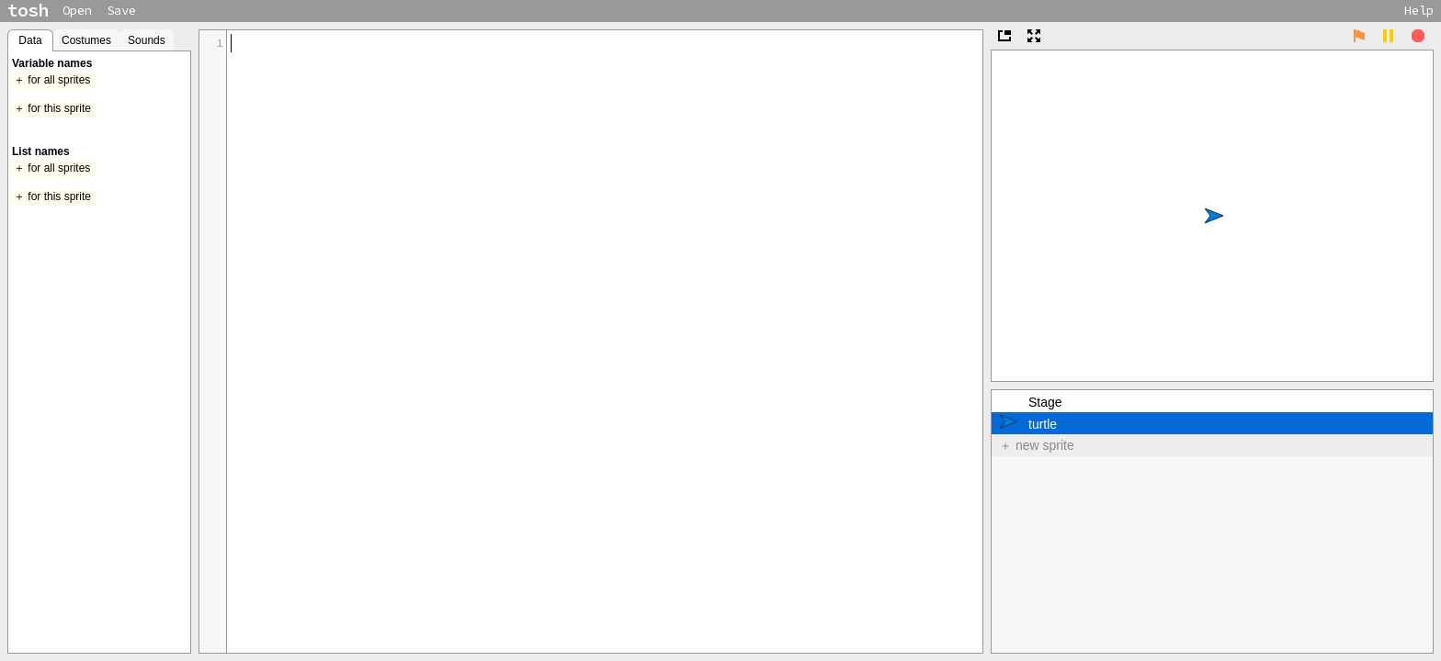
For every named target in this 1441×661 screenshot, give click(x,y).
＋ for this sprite (52, 108)
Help (1419, 10)
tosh (27, 10)
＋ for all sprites (52, 79)
